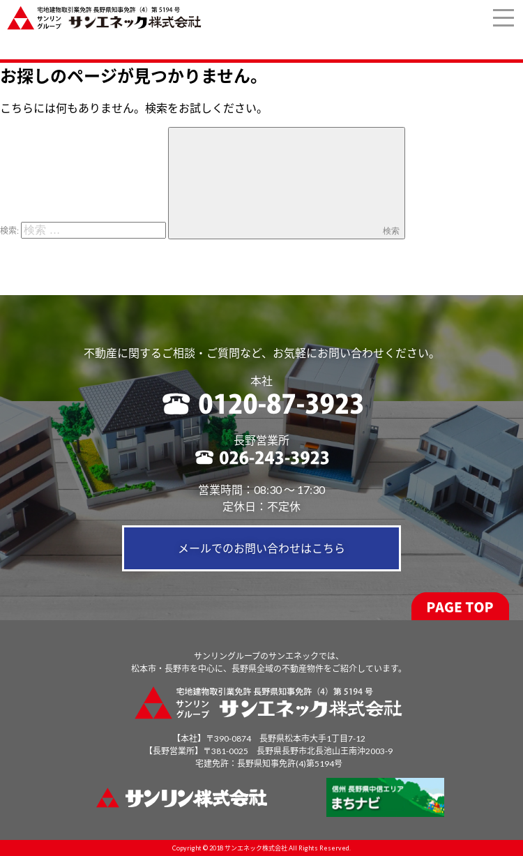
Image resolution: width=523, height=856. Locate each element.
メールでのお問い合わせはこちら (261, 548)
